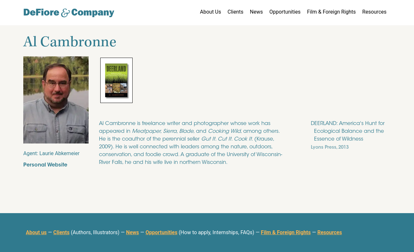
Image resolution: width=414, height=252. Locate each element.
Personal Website (45, 165)
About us (36, 232)
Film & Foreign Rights (331, 12)
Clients (235, 12)
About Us (210, 12)
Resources (374, 12)
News (256, 12)
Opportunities (285, 12)
